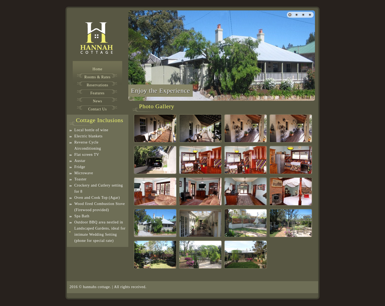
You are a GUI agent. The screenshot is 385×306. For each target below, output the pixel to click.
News (97, 101)
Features (97, 93)
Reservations (97, 85)
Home (97, 69)
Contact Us (97, 109)
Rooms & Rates (97, 77)
